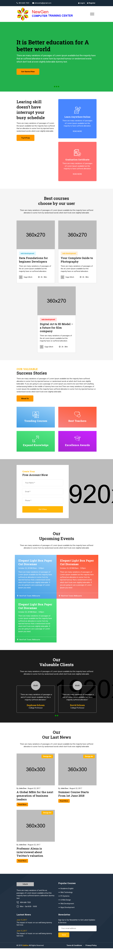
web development (27, 255)
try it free (26, 140)
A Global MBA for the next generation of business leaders (35, 799)
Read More (22, 808)
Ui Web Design (64, 903)
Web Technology (65, 896)
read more (77, 133)
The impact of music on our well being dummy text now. (34, 927)
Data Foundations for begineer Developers (33, 261)
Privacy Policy (91, 949)
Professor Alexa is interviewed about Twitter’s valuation (30, 855)
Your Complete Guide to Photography (77, 261)
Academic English (65, 892)
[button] (54, 88)
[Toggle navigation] (92, 14)
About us (25, 400)
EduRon (26, 949)
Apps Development (66, 911)
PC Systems (63, 899)
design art (47, 759)
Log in (81, 3)
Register (91, 3)
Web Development (66, 907)
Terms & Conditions (74, 949)
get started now (28, 73)
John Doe (22, 791)
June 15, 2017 (22, 924)
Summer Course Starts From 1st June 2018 (73, 797)
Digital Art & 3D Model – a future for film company (56, 329)
